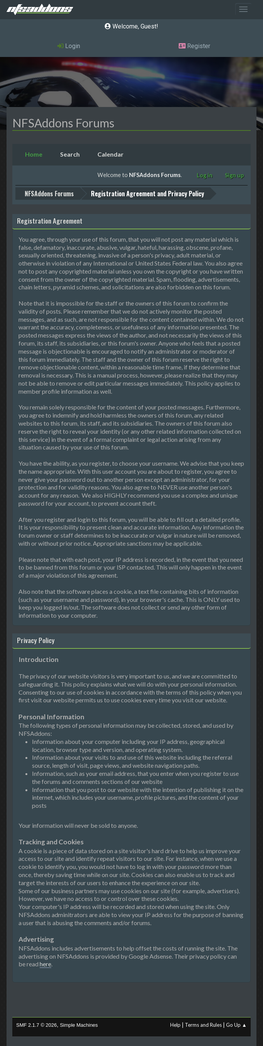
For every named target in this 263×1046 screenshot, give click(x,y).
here (45, 963)
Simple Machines (79, 1025)
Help (175, 1025)
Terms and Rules (203, 1025)
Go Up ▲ (236, 1025)
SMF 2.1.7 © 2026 (36, 1025)
